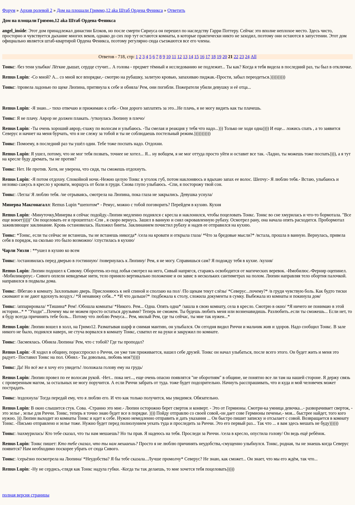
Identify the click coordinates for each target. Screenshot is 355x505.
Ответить (176, 10)
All (253, 56)
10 (168, 56)
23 (241, 56)
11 (174, 56)
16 (202, 56)
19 (219, 56)
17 (208, 56)
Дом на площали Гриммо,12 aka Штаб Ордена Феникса (110, 10)
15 (196, 56)
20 (225, 56)
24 (247, 56)
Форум (8, 10)
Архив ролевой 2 (36, 10)
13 (185, 56)
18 (213, 56)
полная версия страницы (25, 495)
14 (191, 56)
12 (179, 56)
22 (236, 56)
